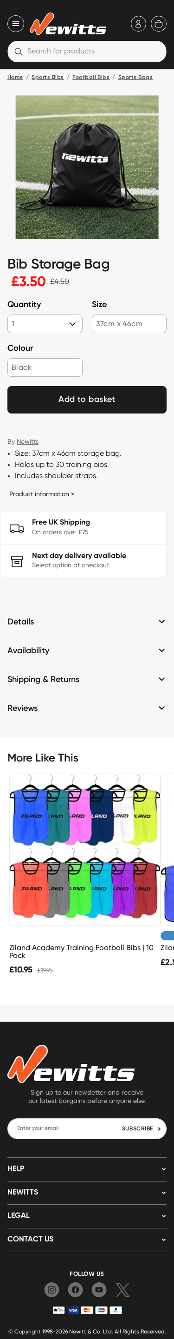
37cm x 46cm (119, 323)
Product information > (41, 494)
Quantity (24, 305)
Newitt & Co (84, 1331)
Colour (20, 348)
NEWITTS (22, 1192)
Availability (28, 651)
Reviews (22, 708)
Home (15, 77)
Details (20, 622)
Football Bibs (91, 77)
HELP (15, 1169)
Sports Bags (135, 77)
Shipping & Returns (43, 680)
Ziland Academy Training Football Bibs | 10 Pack (81, 951)
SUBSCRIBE (141, 1129)
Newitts (28, 441)
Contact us (30, 1239)
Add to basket (87, 399)
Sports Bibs (48, 77)
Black (22, 367)
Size (99, 305)
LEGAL (18, 1216)
